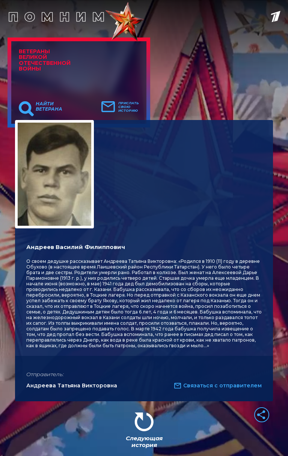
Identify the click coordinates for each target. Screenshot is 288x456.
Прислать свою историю (128, 106)
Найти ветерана (49, 106)
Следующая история (144, 441)
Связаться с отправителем (222, 385)
